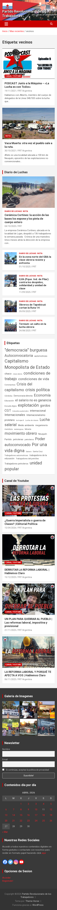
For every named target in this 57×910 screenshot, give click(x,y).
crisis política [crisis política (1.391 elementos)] (37, 389)
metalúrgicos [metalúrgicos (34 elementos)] (18, 429)
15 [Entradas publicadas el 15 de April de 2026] (21, 815)
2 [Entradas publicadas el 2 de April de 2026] (28, 804)
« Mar (5, 832)
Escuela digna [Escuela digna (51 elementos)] (11, 406)
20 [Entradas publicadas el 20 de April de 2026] (6, 820)
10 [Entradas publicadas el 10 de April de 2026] (36, 809)
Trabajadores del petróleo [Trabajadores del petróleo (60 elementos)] (27, 458)
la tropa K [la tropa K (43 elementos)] (20, 420)
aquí (44, 853)
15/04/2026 (10, 528)
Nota (8, 136)
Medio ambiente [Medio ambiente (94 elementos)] (26, 425)
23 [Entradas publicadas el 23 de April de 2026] (28, 820)
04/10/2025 (10, 226)
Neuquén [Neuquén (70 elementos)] (42, 434)
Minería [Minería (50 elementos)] (28, 429)
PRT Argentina (25, 91)
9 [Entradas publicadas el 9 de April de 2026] (28, 809)
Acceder (6, 877)
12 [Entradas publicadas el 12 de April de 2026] (51, 809)
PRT (20, 226)
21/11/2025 (10, 630)
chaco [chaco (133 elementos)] (8, 373)
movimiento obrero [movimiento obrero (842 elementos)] (21, 433)
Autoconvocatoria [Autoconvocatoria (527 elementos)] (19, 355)
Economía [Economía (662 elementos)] (42, 395)
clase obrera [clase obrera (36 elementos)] (17, 374)
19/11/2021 (10, 91)
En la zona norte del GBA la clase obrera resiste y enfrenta (35, 259)
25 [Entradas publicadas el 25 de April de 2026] (43, 820)
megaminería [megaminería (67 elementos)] (41, 425)
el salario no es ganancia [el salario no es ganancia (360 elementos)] (33, 400)
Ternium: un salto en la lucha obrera (32, 325)
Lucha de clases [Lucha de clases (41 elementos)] (31, 420)
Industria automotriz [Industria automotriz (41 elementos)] (20, 411)
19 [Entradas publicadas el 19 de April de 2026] (51, 815)
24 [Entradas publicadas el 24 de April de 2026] (36, 820)
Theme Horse (32, 901)
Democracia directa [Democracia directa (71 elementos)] (23, 396)
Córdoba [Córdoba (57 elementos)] (8, 396)
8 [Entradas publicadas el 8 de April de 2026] (21, 809)
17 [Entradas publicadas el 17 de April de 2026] (36, 815)
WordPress (37, 905)
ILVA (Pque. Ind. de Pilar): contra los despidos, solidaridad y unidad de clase (34, 284)
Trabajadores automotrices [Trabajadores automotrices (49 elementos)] (16, 455)
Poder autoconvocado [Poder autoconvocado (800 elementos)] (25, 442)
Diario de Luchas (16, 172)
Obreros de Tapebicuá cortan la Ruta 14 (32, 306)
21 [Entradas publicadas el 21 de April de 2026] (13, 820)
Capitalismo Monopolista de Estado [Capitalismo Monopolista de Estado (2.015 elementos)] (27, 364)
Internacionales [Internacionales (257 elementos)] (15, 415)
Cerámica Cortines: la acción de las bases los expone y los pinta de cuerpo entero (27, 218)
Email (5, 759)
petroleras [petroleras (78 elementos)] (18, 439)
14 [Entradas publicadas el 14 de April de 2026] (13, 815)
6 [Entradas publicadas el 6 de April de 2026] (6, 809)
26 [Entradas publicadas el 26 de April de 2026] (51, 820)
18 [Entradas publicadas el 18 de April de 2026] (43, 815)
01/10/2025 (25, 266)
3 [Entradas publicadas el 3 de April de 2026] (36, 804)
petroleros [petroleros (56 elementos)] (29, 439)
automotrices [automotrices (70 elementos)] (40, 356)
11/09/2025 (25, 292)
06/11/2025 (10, 679)
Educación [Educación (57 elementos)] (9, 401)
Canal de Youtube (16, 481)
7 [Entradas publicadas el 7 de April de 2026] (13, 809)
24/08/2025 (25, 330)
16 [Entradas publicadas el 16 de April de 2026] (28, 815)
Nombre (6, 749)
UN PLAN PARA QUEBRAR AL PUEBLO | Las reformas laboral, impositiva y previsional (28, 622)
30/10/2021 (10, 150)
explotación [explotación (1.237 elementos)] (28, 405)
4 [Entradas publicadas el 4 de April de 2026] (43, 804)
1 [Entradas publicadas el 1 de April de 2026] (21, 804)
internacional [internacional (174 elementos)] (38, 410)
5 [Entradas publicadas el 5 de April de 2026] (51, 804)
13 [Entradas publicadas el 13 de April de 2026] (6, 815)
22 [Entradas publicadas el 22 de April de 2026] (21, 820)
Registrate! (7, 881)
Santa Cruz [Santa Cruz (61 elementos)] (38, 451)
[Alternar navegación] (6, 23)
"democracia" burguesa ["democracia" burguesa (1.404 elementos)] (26, 350)
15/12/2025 (10, 577)
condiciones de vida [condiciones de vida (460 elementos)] (33, 379)
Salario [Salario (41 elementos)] (28, 451)
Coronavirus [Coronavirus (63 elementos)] (10, 384)
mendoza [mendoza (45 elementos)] (9, 429)
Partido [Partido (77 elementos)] (8, 439)
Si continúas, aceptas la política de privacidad (25, 770)
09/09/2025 (25, 311)
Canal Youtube (13, 76)
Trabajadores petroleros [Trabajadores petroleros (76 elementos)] (16, 463)
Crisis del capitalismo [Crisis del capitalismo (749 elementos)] (18, 387)
